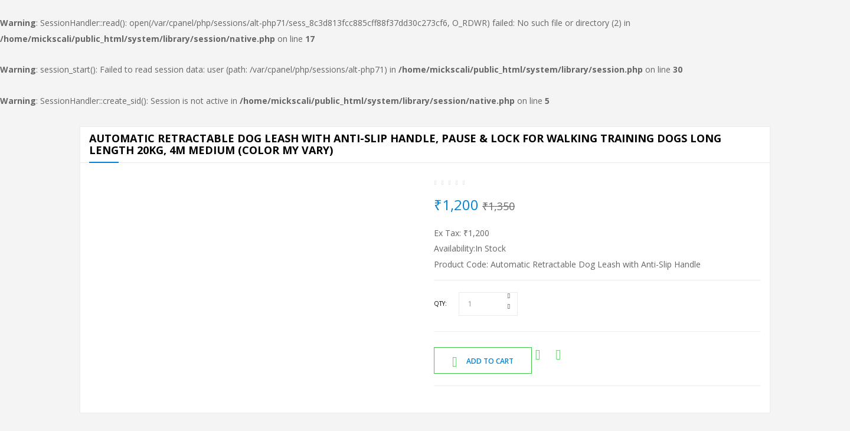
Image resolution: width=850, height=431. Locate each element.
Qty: (440, 303)
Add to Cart (483, 362)
